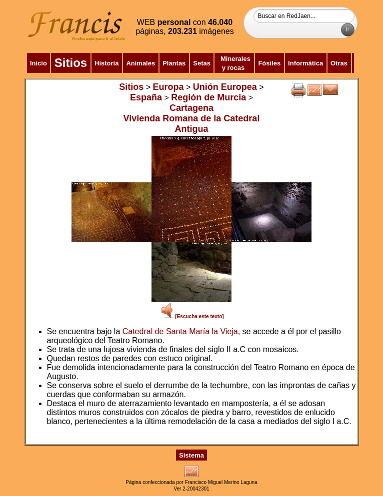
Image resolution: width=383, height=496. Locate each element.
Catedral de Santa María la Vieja (180, 331)
